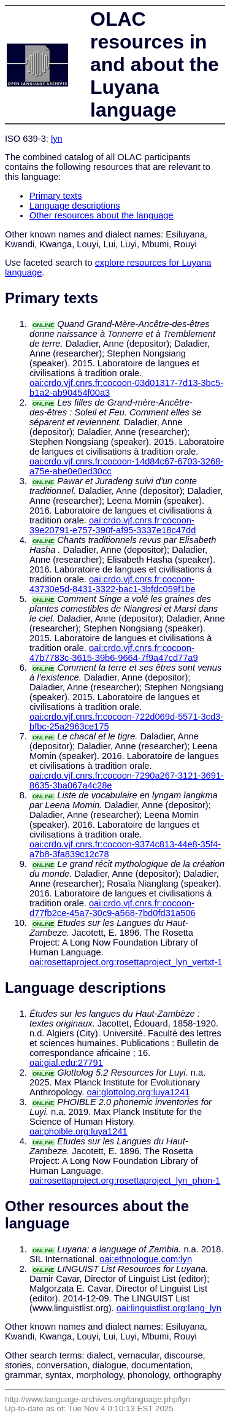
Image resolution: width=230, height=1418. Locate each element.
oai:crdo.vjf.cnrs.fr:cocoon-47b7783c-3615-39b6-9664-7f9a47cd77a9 (113, 653)
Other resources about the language (101, 215)
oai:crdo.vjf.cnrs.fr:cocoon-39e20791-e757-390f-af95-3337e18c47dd (112, 525)
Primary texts (55, 196)
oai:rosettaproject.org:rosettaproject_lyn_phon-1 (124, 1180)
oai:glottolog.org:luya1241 (138, 1092)
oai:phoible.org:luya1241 (78, 1131)
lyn (57, 139)
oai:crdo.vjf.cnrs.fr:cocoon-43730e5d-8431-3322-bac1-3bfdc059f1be (112, 584)
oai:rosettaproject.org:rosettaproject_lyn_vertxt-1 (125, 962)
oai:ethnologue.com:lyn (145, 1259)
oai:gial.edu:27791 (66, 1063)
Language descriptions (74, 205)
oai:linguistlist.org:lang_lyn (169, 1308)
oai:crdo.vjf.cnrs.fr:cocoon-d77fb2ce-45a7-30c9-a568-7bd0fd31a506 (112, 908)
